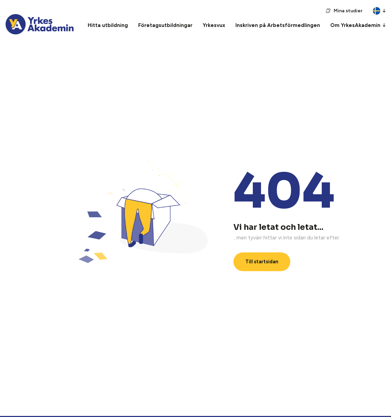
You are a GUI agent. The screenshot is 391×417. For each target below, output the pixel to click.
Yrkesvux (214, 25)
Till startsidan (261, 262)
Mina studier (348, 11)
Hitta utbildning (108, 25)
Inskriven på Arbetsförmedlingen (277, 25)
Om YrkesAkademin (355, 25)
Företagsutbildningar (165, 25)
